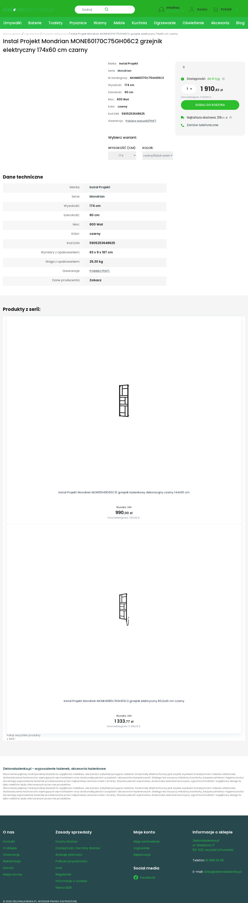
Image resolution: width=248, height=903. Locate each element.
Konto (202, 7)
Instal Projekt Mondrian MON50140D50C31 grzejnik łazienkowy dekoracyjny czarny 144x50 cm (124, 489)
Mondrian (124, 68)
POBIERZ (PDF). (100, 268)
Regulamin (63, 871)
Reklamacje (12, 858)
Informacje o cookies (71, 878)
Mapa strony (12, 871)
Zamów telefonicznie (202, 123)
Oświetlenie (193, 20)
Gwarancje (11, 851)
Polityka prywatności (71, 858)
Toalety (55, 20)
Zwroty (8, 865)
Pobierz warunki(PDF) (141, 118)
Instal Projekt (100, 184)
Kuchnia (139, 20)
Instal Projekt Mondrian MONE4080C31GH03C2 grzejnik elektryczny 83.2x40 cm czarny (124, 698)
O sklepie (10, 845)
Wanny (100, 20)
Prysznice (78, 20)
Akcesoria (220, 20)
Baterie (34, 20)
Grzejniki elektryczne (55, 31)
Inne (58, 865)
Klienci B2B (63, 884)
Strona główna (12, 31)
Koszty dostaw (66, 838)
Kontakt (9, 838)
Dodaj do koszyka (210, 103)
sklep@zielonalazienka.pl (223, 868)
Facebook (144, 874)
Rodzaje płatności (68, 851)
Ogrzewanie (165, 20)
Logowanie (141, 845)
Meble (119, 20)
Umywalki (12, 20)
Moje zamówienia (146, 838)
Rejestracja (142, 851)
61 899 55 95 (175, 9)
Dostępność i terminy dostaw (77, 845)
